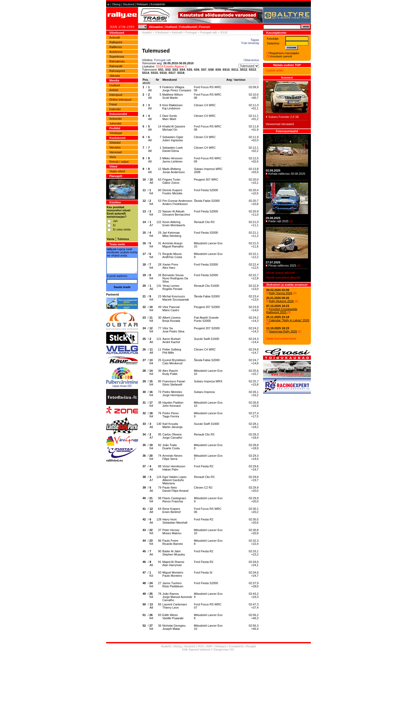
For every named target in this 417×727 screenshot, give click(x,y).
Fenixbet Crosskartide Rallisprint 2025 (281, 310)
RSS (201, 646)
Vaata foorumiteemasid (281, 338)
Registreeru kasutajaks (284, 53)
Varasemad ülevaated (280, 124)
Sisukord (128, 4)
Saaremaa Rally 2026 (283, 331)
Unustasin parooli (280, 56)
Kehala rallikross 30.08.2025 (286, 173)
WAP (209, 646)
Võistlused (162, 32)
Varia (112, 157)
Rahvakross (117, 61)
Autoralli (114, 37)
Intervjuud (115, 94)
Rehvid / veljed (118, 161)
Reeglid (251, 646)
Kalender (115, 109)
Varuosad (115, 152)
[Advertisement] (208, 690)
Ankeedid (115, 118)
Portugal (191, 32)
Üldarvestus (251, 60)
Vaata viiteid (117, 171)
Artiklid (113, 90)
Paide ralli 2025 (278, 221)
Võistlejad (115, 133)
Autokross (115, 51)
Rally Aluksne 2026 (281, 301)
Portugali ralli (208, 32)
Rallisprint (115, 42)
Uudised (171, 26)
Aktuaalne (156, 26)
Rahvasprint (117, 70)
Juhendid (115, 123)
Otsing (116, 4)
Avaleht (147, 32)
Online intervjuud (120, 99)
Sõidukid (114, 142)
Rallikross (115, 47)
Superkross (116, 56)
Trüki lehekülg (250, 43)
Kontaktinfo (158, 4)
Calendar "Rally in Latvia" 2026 (289, 320)
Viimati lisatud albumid (280, 272)
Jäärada (114, 75)
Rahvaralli (115, 66)
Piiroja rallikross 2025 (282, 265)
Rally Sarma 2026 (280, 293)
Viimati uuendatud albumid (283, 277)
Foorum (204, 26)
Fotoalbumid (188, 26)
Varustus (115, 147)
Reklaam (142, 4)
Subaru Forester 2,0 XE (283, 116)
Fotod (113, 104)
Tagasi (255, 39)
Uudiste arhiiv (274, 70)
